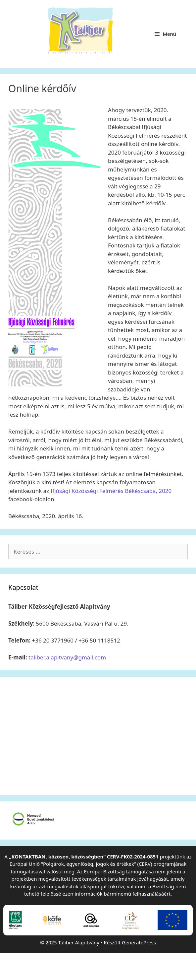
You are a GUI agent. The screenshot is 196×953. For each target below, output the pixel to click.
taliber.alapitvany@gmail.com (67, 657)
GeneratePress (139, 942)
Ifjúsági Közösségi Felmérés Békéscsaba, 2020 (111, 491)
